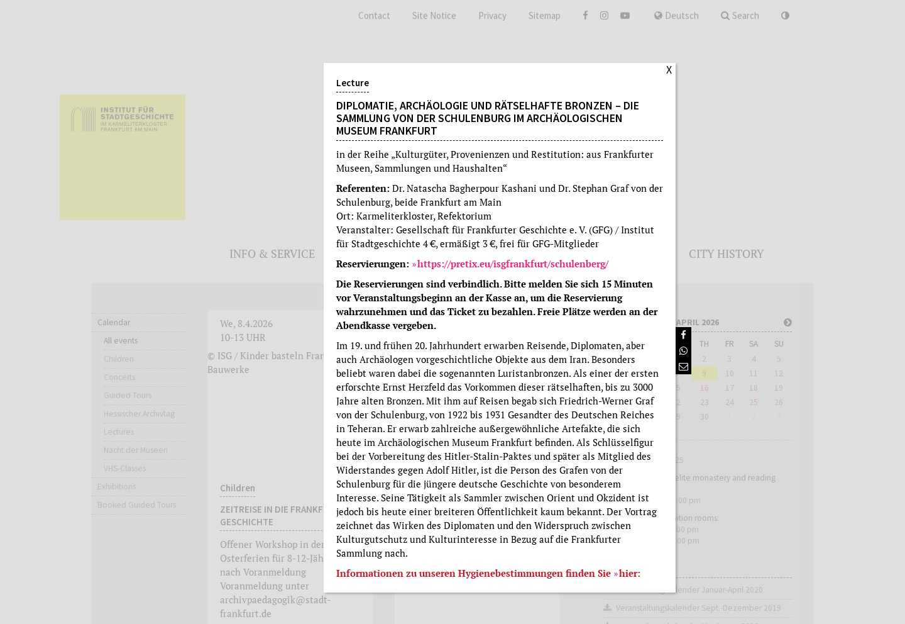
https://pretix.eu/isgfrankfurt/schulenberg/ (512, 263)
